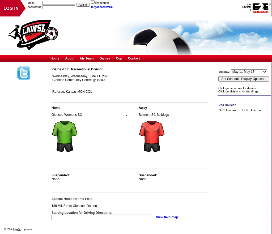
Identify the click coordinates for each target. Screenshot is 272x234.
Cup (119, 58)
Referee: (58, 91)
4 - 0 (245, 110)
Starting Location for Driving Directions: (82, 213)
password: (34, 7)
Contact (134, 58)
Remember (102, 2)
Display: (225, 71)
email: (31, 2)
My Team (87, 58)
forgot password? (102, 7)
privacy (28, 229)
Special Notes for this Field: (73, 199)
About (69, 58)
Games (104, 58)
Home (54, 58)
